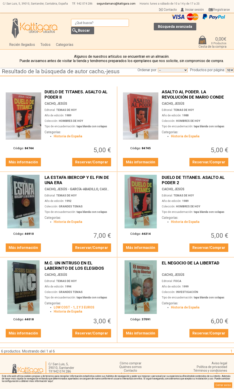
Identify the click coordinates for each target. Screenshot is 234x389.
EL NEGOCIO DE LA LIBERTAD (195, 265)
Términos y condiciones (210, 370)
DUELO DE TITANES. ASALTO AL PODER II (78, 94)
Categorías (64, 44)
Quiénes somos (130, 367)
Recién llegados (22, 44)
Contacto (170, 9)
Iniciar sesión (194, 9)
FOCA (177, 281)
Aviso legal (219, 363)
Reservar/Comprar (91, 162)
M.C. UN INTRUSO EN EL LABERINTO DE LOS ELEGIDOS (78, 265)
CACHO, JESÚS (56, 103)
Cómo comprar (130, 363)
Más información (23, 162)
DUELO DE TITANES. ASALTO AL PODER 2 (195, 180)
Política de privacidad (212, 367)
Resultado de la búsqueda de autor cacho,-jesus (61, 71)
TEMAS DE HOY (66, 110)
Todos (45, 44)
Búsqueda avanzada (175, 26)
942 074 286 (85, 3)
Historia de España (68, 136)
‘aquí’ (50, 381)
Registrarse (221, 9)
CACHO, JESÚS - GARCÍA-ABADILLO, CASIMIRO (80, 189)
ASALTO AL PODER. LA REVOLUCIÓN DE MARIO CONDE (195, 94)
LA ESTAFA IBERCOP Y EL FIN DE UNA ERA (78, 180)
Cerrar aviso (223, 385)
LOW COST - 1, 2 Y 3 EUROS (74, 307)
